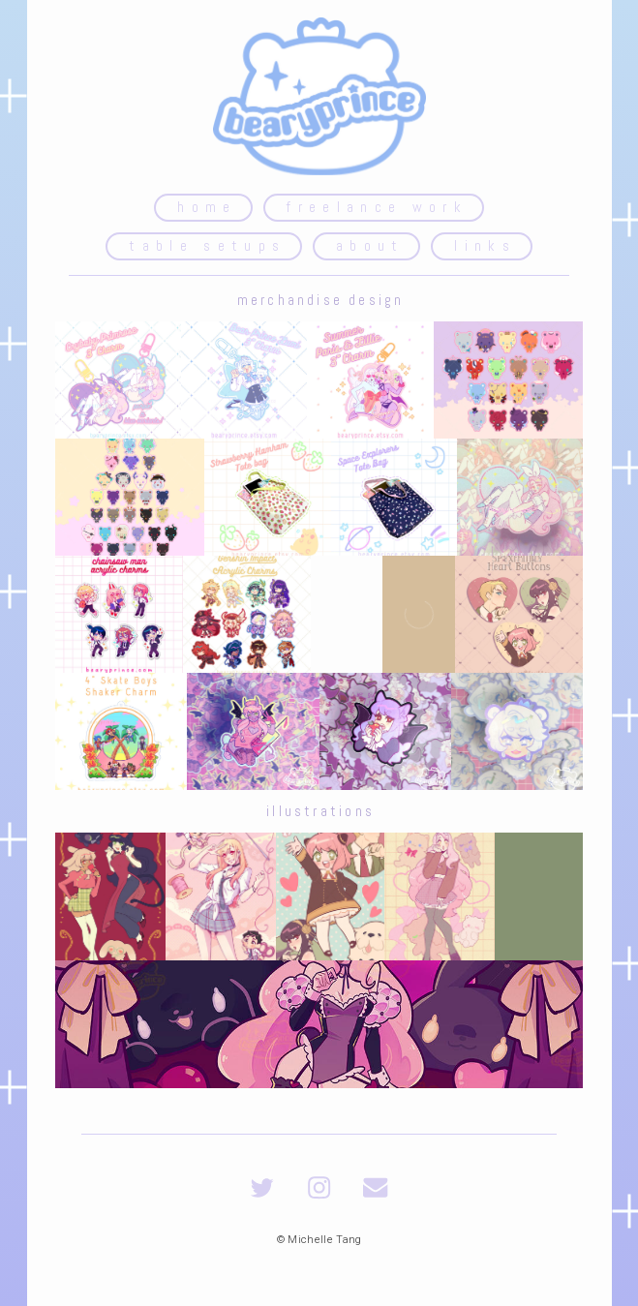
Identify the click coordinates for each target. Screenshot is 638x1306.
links (485, 246)
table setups (207, 246)
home (206, 207)
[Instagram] (319, 1187)
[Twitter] (262, 1187)
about (370, 246)
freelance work (377, 207)
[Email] (375, 1187)
